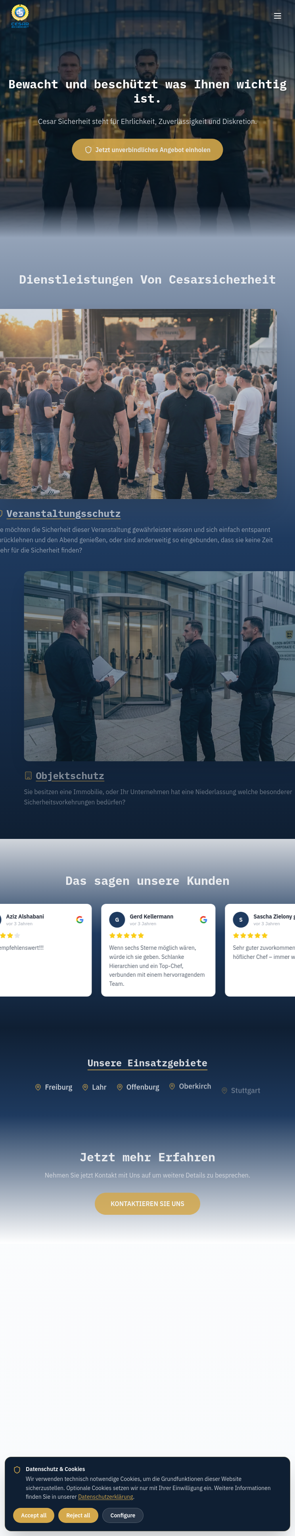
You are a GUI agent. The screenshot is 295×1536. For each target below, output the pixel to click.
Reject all (78, 1515)
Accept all (33, 1515)
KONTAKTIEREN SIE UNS (147, 1208)
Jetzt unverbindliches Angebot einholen (147, 150)
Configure (123, 1515)
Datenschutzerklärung (105, 1496)
